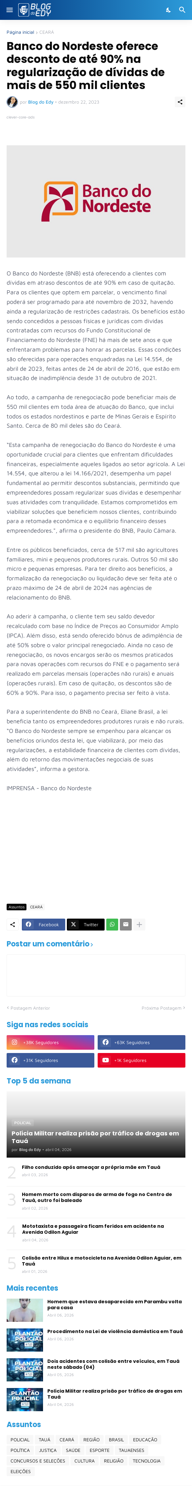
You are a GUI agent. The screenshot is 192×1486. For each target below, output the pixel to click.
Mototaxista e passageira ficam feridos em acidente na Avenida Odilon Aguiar (93, 1229)
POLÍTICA (20, 1450)
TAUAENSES (131, 1450)
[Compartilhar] (180, 102)
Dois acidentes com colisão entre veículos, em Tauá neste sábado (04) (113, 1364)
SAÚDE (73, 1450)
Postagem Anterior (30, 1008)
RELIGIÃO (113, 1460)
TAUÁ (44, 1439)
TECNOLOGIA (147, 1460)
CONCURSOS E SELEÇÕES (38, 1460)
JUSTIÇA (48, 1450)
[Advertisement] (99, 847)
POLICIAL (20, 1439)
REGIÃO (91, 1439)
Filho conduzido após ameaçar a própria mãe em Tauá (91, 1167)
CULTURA (84, 1460)
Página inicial (20, 32)
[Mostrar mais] (139, 925)
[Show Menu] (9, 10)
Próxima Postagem (161, 1008)
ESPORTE (100, 1450)
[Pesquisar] (183, 10)
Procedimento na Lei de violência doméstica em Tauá (115, 1331)
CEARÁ (46, 32)
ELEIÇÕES (21, 1471)
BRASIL (116, 1439)
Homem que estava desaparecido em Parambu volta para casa (114, 1305)
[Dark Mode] (169, 10)
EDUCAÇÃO (145, 1439)
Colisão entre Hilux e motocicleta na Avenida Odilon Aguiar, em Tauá (101, 1261)
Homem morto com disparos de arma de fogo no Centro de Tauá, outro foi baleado (97, 1197)
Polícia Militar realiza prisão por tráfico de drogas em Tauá (114, 1394)
